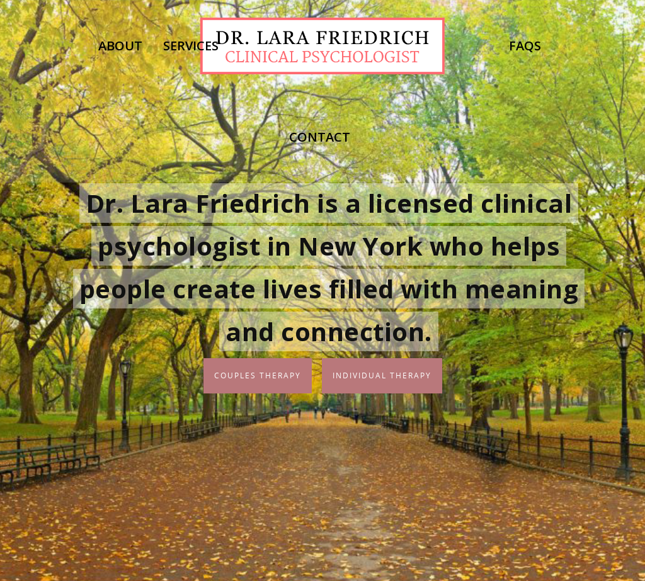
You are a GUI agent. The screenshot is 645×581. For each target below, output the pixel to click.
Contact (319, 136)
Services (191, 45)
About (120, 45)
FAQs (525, 45)
